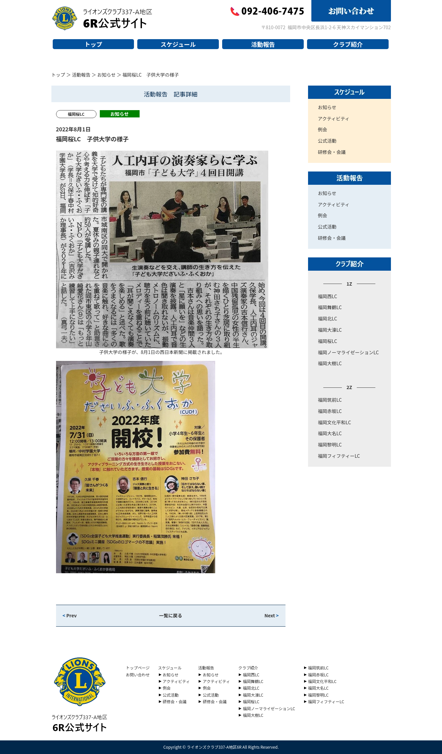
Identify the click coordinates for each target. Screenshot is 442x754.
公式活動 (327, 140)
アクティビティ (334, 118)
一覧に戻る (170, 615)
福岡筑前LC (330, 399)
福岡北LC (327, 318)
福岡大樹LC (330, 363)
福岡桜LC (327, 341)
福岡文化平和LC (334, 422)
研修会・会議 (332, 152)
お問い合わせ (138, 674)
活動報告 (263, 44)
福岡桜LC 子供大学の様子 (92, 138)
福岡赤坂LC (330, 411)
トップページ (138, 667)
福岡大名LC (330, 433)
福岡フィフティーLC (339, 455)
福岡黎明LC (330, 444)
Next (271, 615)
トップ (93, 44)
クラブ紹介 (348, 44)
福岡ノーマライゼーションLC (348, 352)
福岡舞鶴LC (330, 307)
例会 (322, 129)
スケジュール (178, 44)
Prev (70, 615)
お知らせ (106, 74)
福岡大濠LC (330, 329)
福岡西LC (327, 296)
